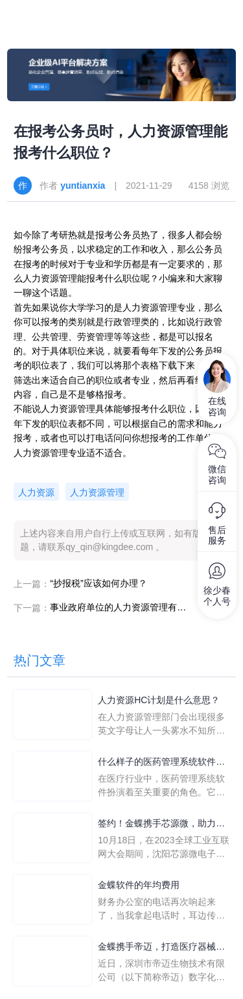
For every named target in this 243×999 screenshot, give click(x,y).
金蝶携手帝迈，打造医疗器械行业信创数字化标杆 (161, 947)
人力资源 (36, 492)
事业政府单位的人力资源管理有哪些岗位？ (118, 607)
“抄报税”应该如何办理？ (98, 583)
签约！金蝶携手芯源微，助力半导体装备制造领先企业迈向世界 (161, 824)
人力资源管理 (97, 492)
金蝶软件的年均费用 (138, 885)
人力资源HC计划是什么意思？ (159, 700)
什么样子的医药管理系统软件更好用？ (161, 762)
